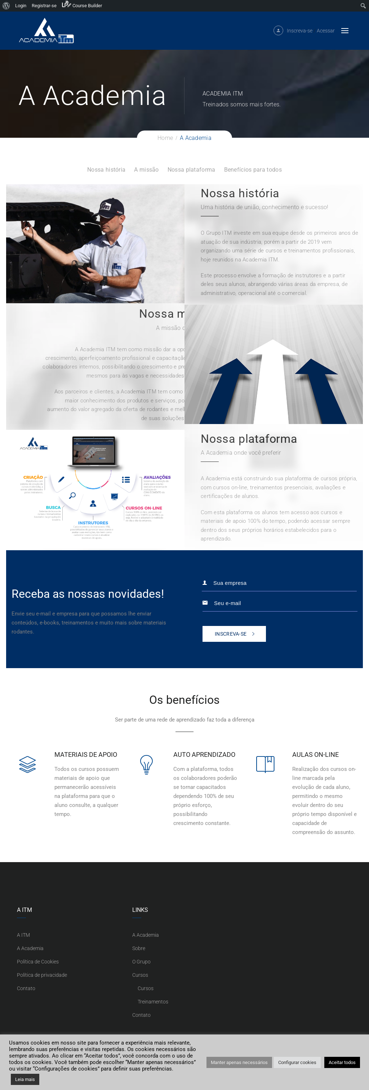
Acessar (326, 33)
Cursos (140, 975)
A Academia (30, 948)
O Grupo (141, 962)
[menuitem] (6, 6)
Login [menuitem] (20, 5)
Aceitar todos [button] (342, 1062)
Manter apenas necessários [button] (239, 1062)
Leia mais (25, 1079)
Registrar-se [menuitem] (44, 5)
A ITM (23, 935)
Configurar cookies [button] (297, 1062)
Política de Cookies (38, 962)
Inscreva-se (299, 33)
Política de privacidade (42, 975)
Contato (26, 988)
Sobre (138, 948)
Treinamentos (153, 1002)
